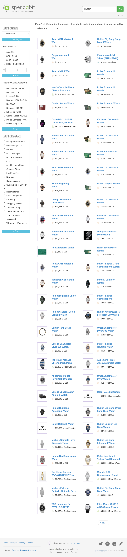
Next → (103, 523)
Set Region (16, 39)
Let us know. (75, 543)
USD (120, 16)
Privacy (22, 543)
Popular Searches (28, 550)
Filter (16, 75)
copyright (101, 550)
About (6, 543)
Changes (13, 543)
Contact (30, 543)
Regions (15, 550)
